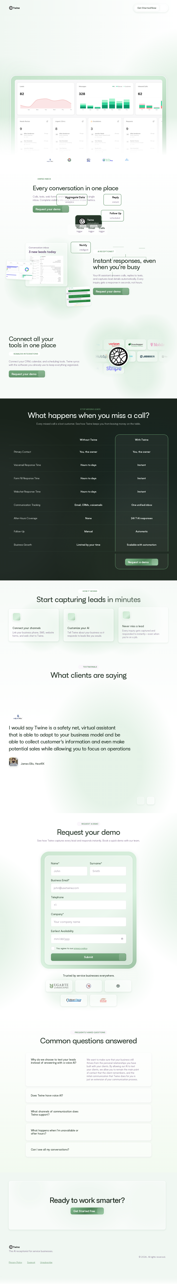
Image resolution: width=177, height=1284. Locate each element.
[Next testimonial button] (140, 800)
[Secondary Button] (51, 208)
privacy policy (80, 953)
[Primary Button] (141, 562)
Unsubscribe (46, 1262)
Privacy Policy (15, 1262)
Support (31, 1262)
